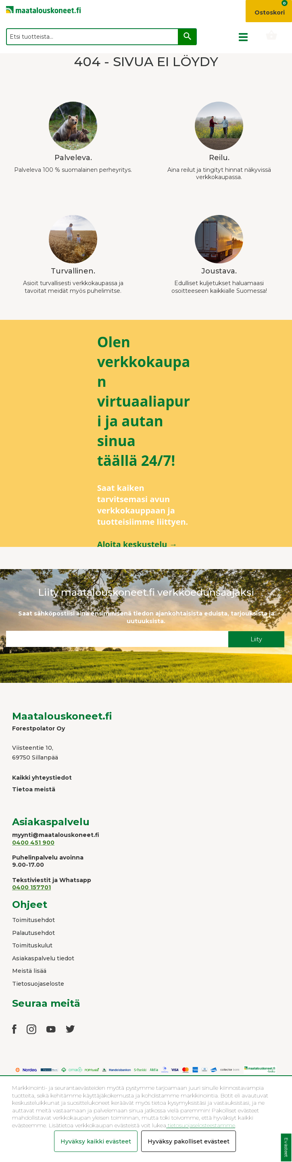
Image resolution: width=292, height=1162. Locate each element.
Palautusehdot (33, 933)
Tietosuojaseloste (38, 983)
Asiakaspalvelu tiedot (43, 958)
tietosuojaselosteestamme (200, 1125)
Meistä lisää (29, 970)
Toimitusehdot (33, 920)
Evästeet (286, 1148)
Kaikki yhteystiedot (42, 777)
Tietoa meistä (33, 789)
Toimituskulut (32, 945)
